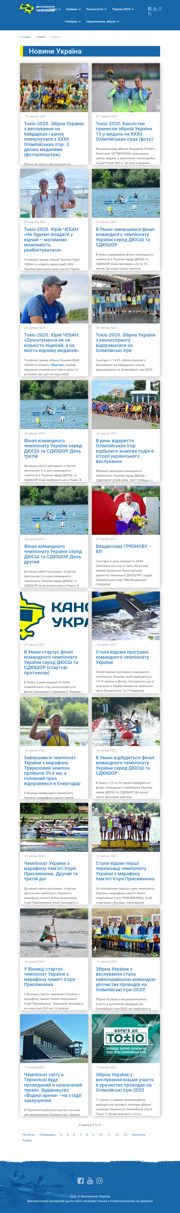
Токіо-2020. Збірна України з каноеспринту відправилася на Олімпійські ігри (125, 342)
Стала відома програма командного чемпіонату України (122, 657)
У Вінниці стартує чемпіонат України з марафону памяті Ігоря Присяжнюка (49, 976)
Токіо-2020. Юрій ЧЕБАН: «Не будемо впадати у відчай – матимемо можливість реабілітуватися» (51, 240)
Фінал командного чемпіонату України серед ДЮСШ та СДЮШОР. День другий (53, 554)
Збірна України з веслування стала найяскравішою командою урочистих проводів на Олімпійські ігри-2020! (126, 979)
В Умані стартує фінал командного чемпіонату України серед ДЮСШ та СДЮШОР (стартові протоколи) (51, 662)
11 (109, 1134)
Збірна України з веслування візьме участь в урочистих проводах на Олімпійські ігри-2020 (125, 1082)
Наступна (138, 1134)
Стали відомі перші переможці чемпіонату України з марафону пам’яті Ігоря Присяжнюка (125, 871)
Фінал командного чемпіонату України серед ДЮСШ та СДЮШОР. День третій (53, 448)
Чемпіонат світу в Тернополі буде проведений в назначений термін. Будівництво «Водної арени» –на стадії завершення (53, 1087)
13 (125, 1134)
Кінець (27, 1140)
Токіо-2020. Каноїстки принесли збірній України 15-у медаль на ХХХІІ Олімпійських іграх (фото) (124, 131)
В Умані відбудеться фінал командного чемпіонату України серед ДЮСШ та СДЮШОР (125, 765)
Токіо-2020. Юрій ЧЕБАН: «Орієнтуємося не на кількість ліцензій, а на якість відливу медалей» (51, 342)
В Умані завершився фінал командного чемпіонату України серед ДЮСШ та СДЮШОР (125, 237)
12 (117, 1134)
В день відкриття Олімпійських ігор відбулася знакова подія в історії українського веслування (125, 451)
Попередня (48, 1134)
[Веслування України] (37, 8)
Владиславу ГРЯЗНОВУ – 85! (124, 549)
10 (100, 1134)
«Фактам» (57, 365)
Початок (28, 1134)
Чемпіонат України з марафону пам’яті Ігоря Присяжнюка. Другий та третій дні (51, 871)
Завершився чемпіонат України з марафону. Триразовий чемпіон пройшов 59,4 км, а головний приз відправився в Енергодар (52, 770)
